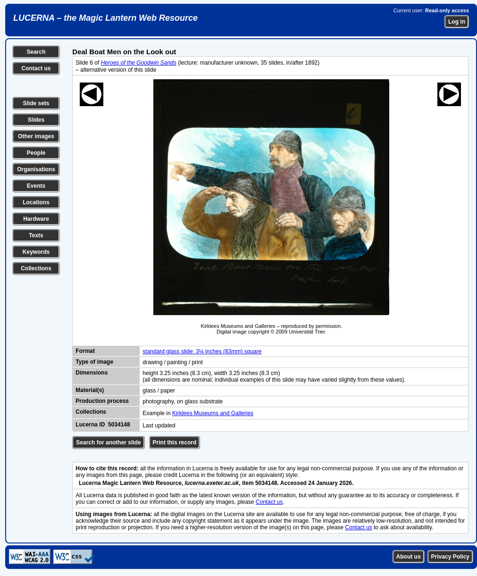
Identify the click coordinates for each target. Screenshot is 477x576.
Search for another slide (108, 442)
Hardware (36, 219)
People (36, 153)
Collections (36, 268)
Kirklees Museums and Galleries (212, 413)
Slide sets (36, 103)
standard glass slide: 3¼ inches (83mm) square (201, 351)
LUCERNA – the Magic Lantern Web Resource (105, 18)
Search (35, 52)
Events (36, 186)
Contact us (35, 68)
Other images (36, 136)
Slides (36, 120)
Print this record (175, 442)
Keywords (36, 252)
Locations (36, 202)
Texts (36, 235)
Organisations (36, 169)
